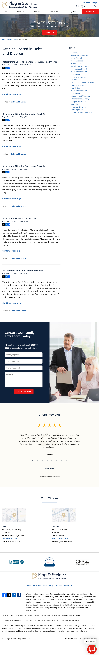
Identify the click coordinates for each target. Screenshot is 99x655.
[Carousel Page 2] (37, 460)
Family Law (75, 88)
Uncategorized (77, 110)
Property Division (78, 107)
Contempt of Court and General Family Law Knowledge (80, 72)
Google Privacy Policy (48, 620)
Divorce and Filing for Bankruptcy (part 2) (23, 114)
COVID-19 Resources (79, 55)
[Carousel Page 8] (66, 460)
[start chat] (92, 649)
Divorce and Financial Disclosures (19, 218)
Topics (71, 47)
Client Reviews (49, 414)
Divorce (74, 80)
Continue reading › (11, 94)
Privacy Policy (48, 585)
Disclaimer (37, 585)
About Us (20, 12)
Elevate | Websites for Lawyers (81, 639)
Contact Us (90, 12)
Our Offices (49, 498)
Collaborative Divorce (80, 66)
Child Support (77, 61)
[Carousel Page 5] (52, 460)
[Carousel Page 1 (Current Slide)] (33, 460)
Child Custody (77, 58)
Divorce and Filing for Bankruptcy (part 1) (23, 166)
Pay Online (73, 12)
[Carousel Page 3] (42, 460)
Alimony (74, 52)
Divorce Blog (12, 39)
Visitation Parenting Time (81, 112)
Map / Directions (10, 538)
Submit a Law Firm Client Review (50, 476)
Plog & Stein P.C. (24, 639)
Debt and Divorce (18, 102)
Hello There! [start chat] (90, 641)
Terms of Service (67, 620)
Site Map (58, 585)
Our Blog (75, 104)
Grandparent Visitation (80, 96)
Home (6, 12)
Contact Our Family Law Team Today (20, 334)
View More (49, 468)
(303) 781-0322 (86, 6)
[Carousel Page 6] (56, 460)
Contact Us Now (24, 391)
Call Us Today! (90, 2)
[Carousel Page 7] (61, 460)
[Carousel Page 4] (47, 460)
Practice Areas (55, 12)
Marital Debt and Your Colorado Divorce (22, 270)
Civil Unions (76, 63)
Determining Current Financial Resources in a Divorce (29, 62)
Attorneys (36, 12)
